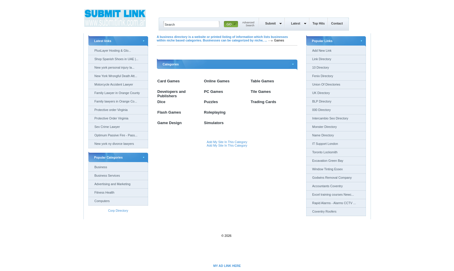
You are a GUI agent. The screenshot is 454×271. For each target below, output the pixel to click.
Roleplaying (215, 112)
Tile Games (261, 91)
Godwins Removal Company (332, 177)
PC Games (213, 91)
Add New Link (322, 50)
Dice (161, 102)
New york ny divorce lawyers (114, 143)
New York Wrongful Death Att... (116, 76)
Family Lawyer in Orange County (117, 93)
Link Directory (321, 59)
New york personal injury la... (115, 67)
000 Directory (321, 110)
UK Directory (321, 93)
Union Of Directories (326, 84)
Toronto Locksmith (324, 152)
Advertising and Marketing (113, 184)
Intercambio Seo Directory (330, 118)
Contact (337, 23)
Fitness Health (104, 192)
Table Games (262, 81)
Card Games (168, 81)
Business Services (107, 175)
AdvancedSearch (248, 24)
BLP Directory (322, 101)
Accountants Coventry (327, 186)
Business (101, 167)
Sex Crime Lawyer (107, 126)
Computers (102, 201)
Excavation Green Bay (327, 160)
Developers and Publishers (171, 93)
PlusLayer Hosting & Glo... (113, 50)
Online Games (216, 81)
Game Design (169, 123)
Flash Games (169, 112)
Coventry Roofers (324, 211)
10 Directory (320, 67)
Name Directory (323, 135)
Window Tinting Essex (327, 169)
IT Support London (325, 143)
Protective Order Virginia (112, 118)
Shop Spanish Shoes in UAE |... (116, 59)
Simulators (214, 123)
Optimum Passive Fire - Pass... (116, 135)
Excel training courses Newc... (333, 194)
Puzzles (211, 102)
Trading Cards (263, 102)
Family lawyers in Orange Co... (116, 101)
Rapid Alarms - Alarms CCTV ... (334, 203)
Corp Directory (118, 210)
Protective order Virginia (111, 110)
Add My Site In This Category (227, 142)
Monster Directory (324, 126)
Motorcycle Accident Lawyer (114, 84)
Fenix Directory (322, 76)
